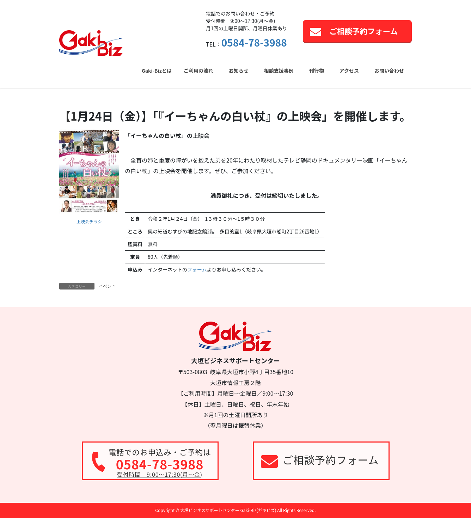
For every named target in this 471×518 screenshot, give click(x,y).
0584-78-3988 (254, 42)
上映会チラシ (89, 221)
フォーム (197, 269)
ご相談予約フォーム (363, 30)
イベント (107, 286)
